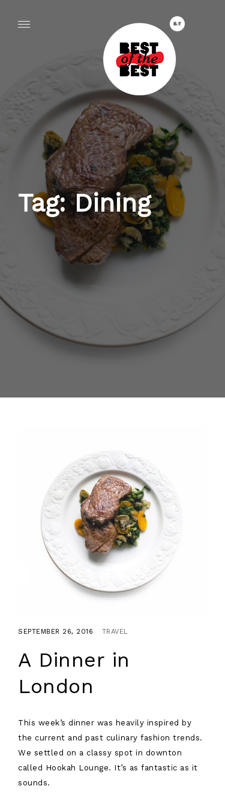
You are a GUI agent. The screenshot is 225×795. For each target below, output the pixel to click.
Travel (115, 632)
